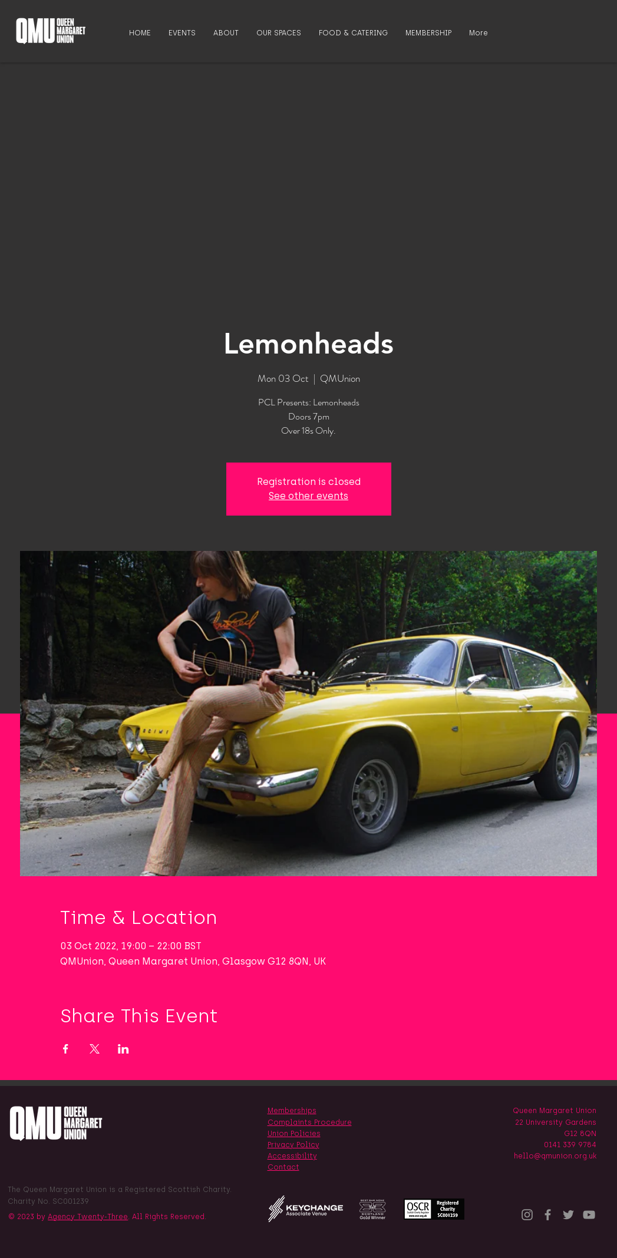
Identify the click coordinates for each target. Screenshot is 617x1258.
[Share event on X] (94, 1049)
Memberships (292, 1111)
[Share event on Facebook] (65, 1049)
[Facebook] (547, 1214)
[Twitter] (568, 1214)
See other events (308, 495)
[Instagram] (527, 1214)
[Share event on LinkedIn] (123, 1049)
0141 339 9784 (570, 1145)
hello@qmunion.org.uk (555, 1156)
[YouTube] (589, 1214)
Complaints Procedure (310, 1122)
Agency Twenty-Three (88, 1217)
